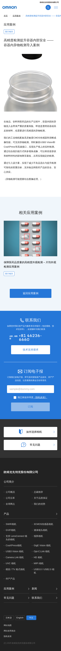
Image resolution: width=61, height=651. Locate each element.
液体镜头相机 (40, 530)
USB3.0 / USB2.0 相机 (44, 571)
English (20, 618)
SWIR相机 (11, 524)
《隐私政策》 (40, 397)
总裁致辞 (38, 492)
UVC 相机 (11, 563)
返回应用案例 (30, 293)
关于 (40, 498)
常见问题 (9, 597)
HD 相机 (38, 557)
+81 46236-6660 (30, 337)
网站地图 (8, 625)
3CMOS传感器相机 (43, 524)
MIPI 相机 (39, 563)
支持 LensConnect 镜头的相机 (16, 538)
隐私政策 (8, 636)
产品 (6, 513)
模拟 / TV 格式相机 (15, 569)
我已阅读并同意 (32, 397)
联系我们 (37, 597)
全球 (10, 504)
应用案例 (9, 588)
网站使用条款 (9, 631)
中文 (31, 618)
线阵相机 (38, 536)
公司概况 (10, 492)
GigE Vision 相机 (42, 545)
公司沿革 (10, 498)
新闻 (34, 588)
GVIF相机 (11, 530)
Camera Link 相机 (15, 557)
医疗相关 (9, 32)
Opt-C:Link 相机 (42, 551)
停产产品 (10, 578)
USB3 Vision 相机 (15, 551)
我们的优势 (39, 504)
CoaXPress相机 (14, 545)
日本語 (9, 618)
